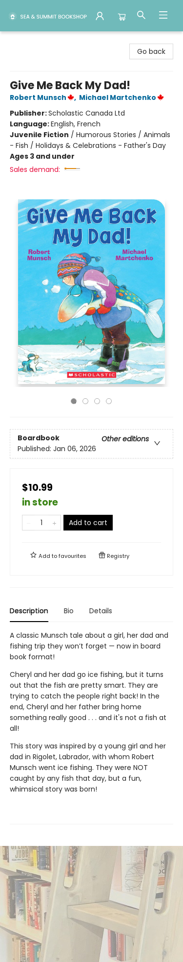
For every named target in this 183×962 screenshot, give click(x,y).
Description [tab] (29, 611)
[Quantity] (41, 522)
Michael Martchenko (123, 97)
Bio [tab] (69, 611)
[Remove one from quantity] (28, 522)
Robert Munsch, (44, 97)
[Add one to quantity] (54, 522)
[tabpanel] (91, 727)
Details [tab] (100, 611)
